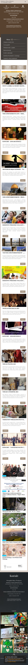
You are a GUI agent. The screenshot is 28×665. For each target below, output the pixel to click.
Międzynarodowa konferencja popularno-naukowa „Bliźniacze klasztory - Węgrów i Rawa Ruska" (14, 495)
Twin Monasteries (7, 526)
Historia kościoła (7, 50)
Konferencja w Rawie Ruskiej (9, 477)
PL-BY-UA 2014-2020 (7, 53)
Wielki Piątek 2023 (9, 364)
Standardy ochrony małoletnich (10, 58)
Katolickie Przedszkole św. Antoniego (11, 55)
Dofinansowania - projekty (9, 47)
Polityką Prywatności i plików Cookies (14, 659)
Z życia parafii (6, 45)
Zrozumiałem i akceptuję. (12, 661)
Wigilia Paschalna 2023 (11, 308)
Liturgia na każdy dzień (8, 42)
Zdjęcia (5, 152)
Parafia (3, 83)
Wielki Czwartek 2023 (10, 392)
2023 (7, 67)
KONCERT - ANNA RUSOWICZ (12, 141)
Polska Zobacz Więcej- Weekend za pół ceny (13, 542)
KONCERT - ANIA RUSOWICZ (12, 336)
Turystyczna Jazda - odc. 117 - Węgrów (11, 511)
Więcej (22, 96)
